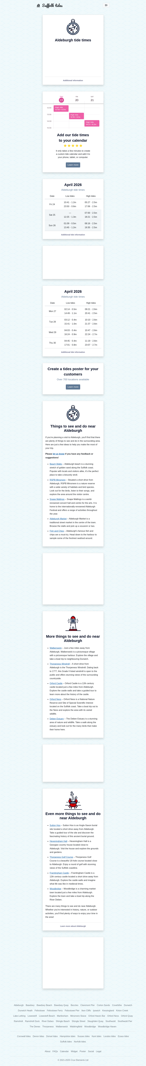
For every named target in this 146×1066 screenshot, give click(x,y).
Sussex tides (83, 1036)
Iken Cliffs (86, 1010)
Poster (83, 1051)
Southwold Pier (125, 1021)
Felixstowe (40, 1010)
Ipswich (96, 1010)
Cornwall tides (24, 1036)
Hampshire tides (67, 1036)
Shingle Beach (63, 1021)
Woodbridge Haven (107, 1026)
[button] (73, 80)
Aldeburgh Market (58, 519)
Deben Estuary (57, 719)
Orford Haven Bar (96, 1016)
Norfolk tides (80, 1042)
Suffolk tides (66, 1042)
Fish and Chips (57, 531)
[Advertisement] (73, 262)
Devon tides (38, 1036)
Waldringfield (76, 1026)
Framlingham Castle (59, 873)
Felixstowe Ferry (55, 1010)
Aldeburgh (19, 1005)
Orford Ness (55, 699)
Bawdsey (30, 1005)
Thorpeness (48, 1026)
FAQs (55, 1051)
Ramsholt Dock (32, 1021)
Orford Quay (127, 1016)
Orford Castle (56, 683)
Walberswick (56, 648)
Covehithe (117, 1005)
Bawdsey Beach (44, 1005)
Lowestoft (32, 1016)
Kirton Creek (122, 1010)
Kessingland (108, 1010)
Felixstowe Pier (72, 1010)
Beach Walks (56, 464)
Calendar (64, 1051)
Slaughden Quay (95, 1021)
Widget (74, 1051)
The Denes (35, 1026)
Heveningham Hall (58, 841)
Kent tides (96, 1036)
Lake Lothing (19, 1016)
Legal (98, 1051)
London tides (110, 1036)
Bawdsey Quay (61, 1005)
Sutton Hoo (55, 825)
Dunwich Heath (25, 1010)
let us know (58, 454)
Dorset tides (52, 1036)
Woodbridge (55, 889)
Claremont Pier (87, 1005)
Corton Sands (103, 1005)
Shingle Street (78, 1021)
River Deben (48, 1021)
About (47, 1051)
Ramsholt (18, 1021)
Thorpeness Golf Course (61, 857)
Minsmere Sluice (78, 1016)
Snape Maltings (57, 499)
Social (91, 1051)
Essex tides (123, 1036)
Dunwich (128, 1005)
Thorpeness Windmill (60, 664)
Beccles (74, 1005)
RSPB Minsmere (58, 480)
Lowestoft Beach (47, 1016)
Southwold (111, 1021)
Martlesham (62, 1016)
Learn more (73, 165)
